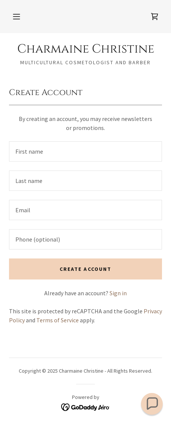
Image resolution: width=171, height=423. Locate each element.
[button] (16, 16)
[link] (154, 16)
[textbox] (85, 151)
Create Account (85, 269)
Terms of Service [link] (57, 320)
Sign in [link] (118, 293)
